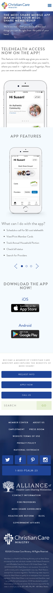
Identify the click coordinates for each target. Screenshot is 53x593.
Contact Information (26, 495)
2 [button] (27, 266)
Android (25, 325)
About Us (39, 422)
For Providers (26, 502)
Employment (17, 429)
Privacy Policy (26, 443)
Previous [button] (16, 266)
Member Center (18, 422)
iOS (25, 299)
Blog (42, 515)
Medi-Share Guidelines (26, 509)
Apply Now (26, 384)
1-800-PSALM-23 (26, 470)
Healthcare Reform (21, 515)
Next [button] (37, 266)
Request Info (26, 374)
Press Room (36, 429)
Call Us (26, 395)
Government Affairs (26, 522)
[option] (26, 205)
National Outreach (26, 449)
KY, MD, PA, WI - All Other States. (35, 586)
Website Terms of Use (26, 436)
